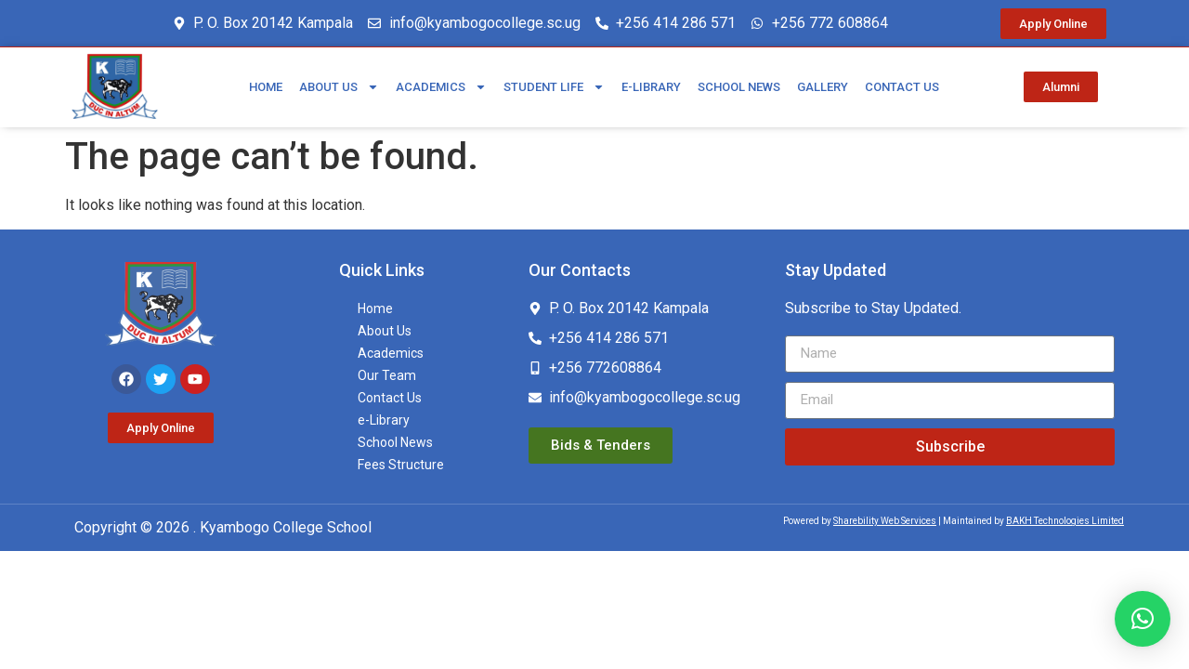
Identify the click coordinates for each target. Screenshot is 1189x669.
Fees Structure (401, 464)
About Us (339, 87)
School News (739, 87)
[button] (1142, 619)
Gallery (822, 87)
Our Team (387, 375)
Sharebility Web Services (884, 521)
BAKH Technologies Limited (1065, 521)
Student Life (554, 87)
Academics (441, 87)
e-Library (651, 87)
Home (265, 87)
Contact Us (902, 87)
